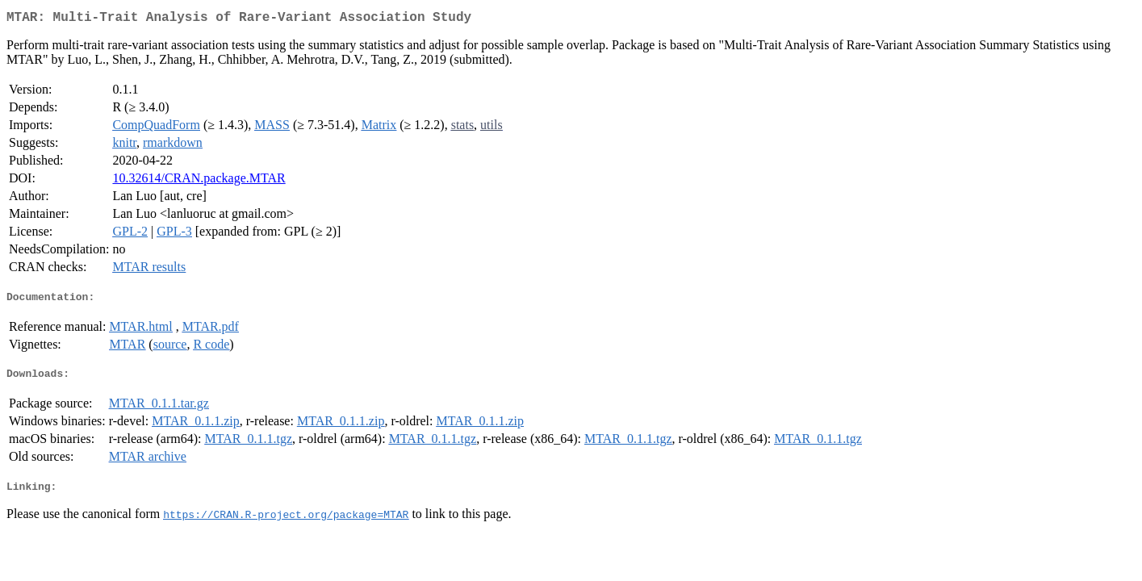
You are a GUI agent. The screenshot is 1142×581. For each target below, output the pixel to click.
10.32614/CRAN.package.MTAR (198, 181)
